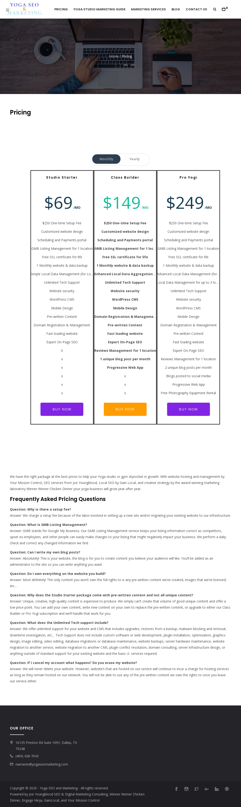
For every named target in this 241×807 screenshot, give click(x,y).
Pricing (61, 9)
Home (114, 56)
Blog (176, 9)
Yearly (134, 159)
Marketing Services (148, 9)
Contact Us (196, 9)
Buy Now (62, 409)
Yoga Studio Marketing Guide (99, 9)
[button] (225, 8)
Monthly (106, 159)
